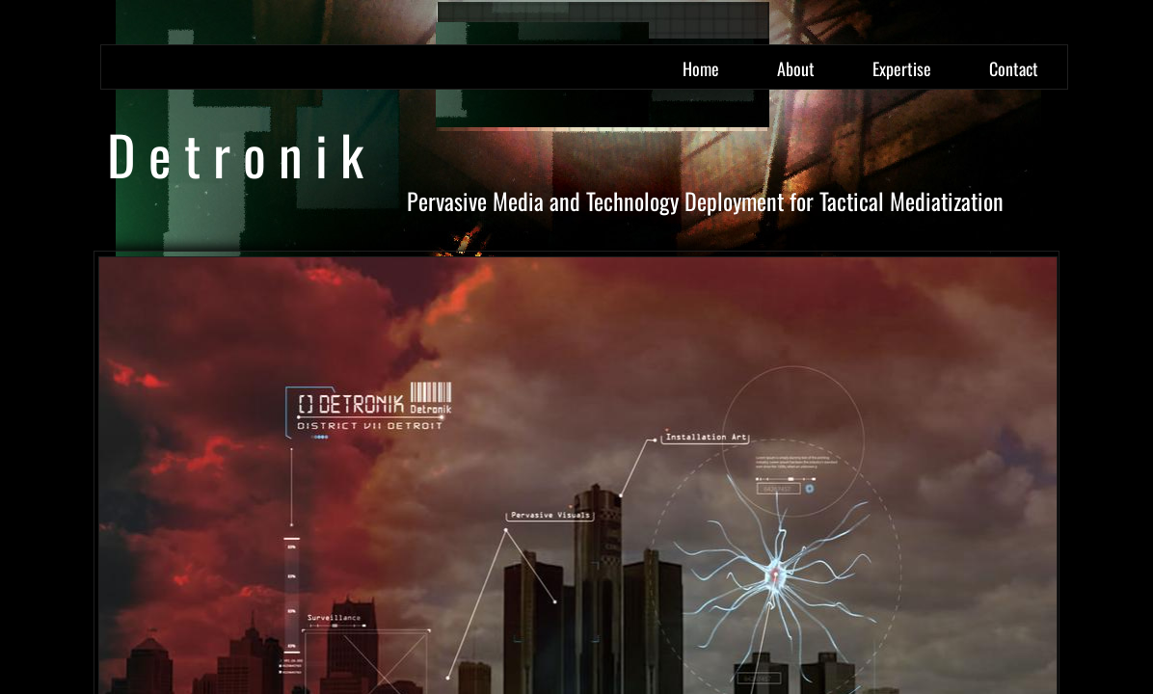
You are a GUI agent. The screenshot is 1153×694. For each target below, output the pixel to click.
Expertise (901, 68)
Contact (1013, 68)
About (796, 68)
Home (701, 68)
